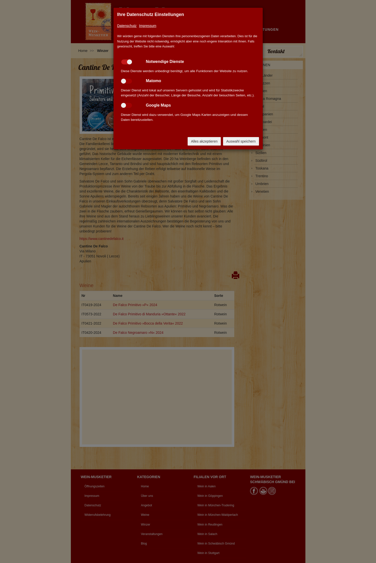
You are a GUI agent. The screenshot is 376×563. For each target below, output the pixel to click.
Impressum (147, 26)
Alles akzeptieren (204, 141)
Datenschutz (127, 26)
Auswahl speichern (241, 141)
